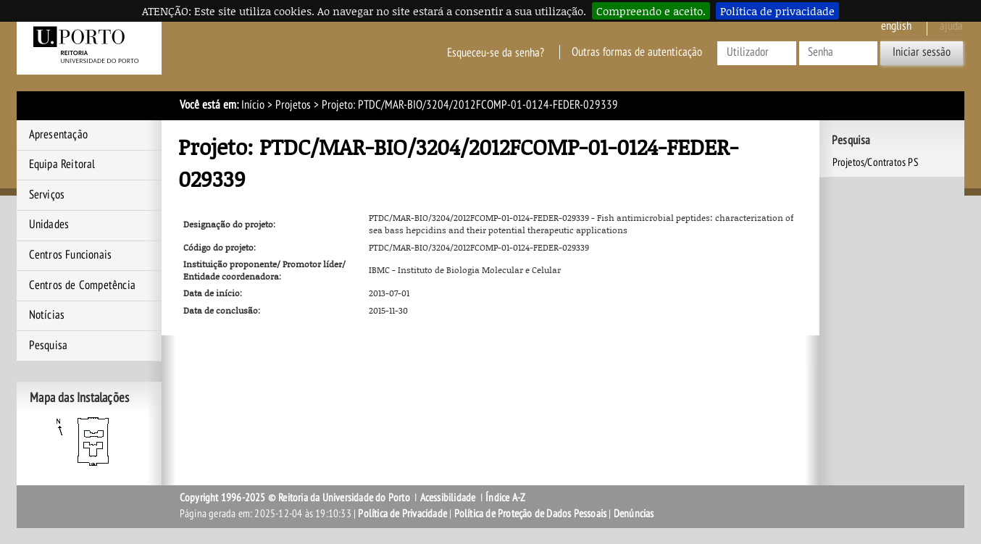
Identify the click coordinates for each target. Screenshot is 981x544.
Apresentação (58, 134)
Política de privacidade (777, 11)
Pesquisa (48, 345)
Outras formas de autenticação (637, 52)
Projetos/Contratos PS (875, 162)
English (896, 26)
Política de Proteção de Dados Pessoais (530, 513)
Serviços (47, 195)
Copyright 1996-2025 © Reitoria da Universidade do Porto (295, 497)
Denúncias (634, 513)
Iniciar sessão (922, 52)
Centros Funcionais (70, 255)
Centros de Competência (82, 285)
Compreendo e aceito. (651, 11)
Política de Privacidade (402, 513)
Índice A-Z (505, 497)
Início (252, 105)
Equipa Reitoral (62, 164)
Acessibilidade (448, 497)
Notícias (47, 315)
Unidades (49, 224)
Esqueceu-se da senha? (495, 52)
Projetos (293, 105)
